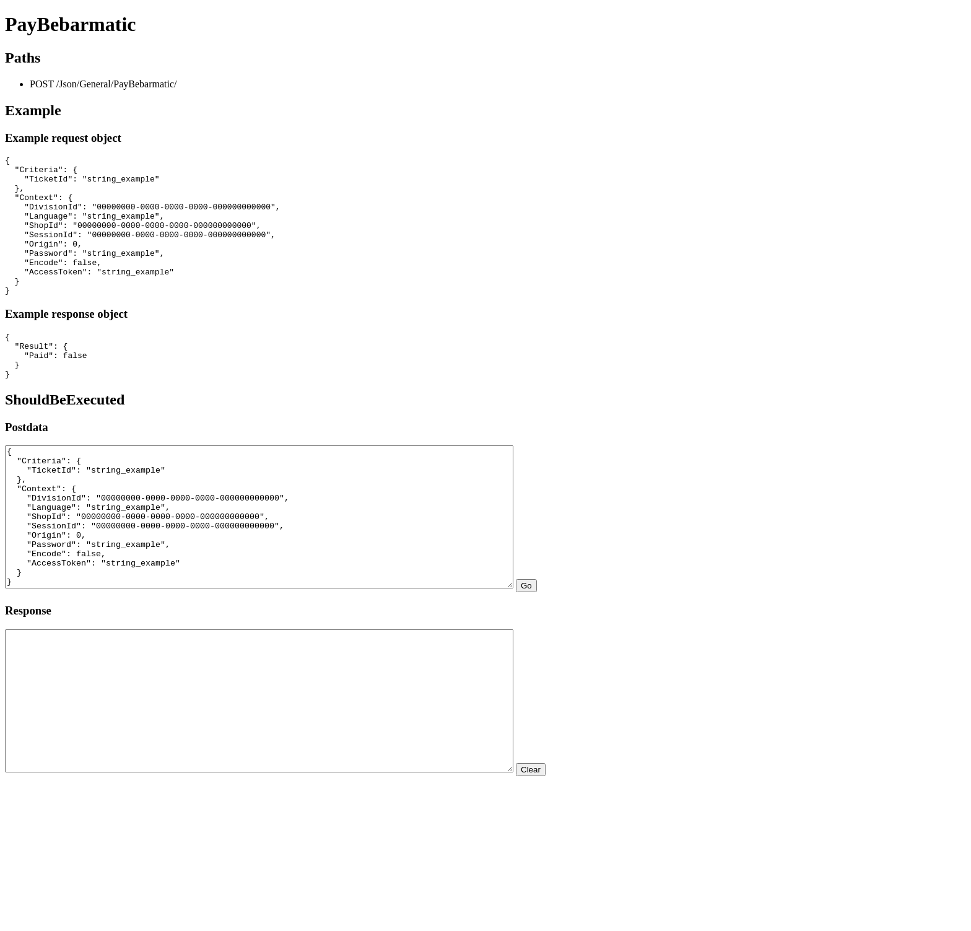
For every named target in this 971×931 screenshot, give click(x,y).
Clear (593, 862)
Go (588, 650)
